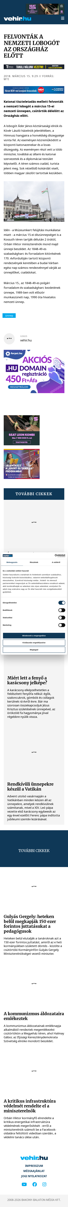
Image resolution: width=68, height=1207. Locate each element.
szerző (23, 336)
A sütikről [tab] (56, 562)
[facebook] (34, 1184)
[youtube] (24, 1184)
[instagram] (44, 1184)
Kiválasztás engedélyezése (34, 643)
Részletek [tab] (34, 562)
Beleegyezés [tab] (11, 562)
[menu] (62, 18)
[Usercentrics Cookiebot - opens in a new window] (54, 555)
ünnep (9, 315)
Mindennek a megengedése (34, 636)
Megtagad (34, 650)
